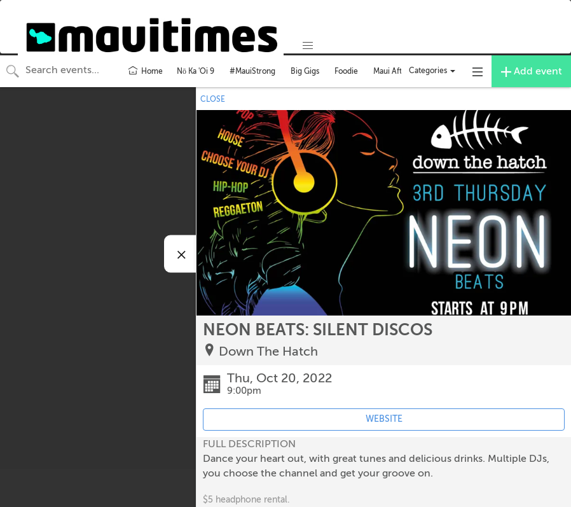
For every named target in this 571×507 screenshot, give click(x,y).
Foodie (346, 71)
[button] (307, 45)
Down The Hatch (268, 351)
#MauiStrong (252, 71)
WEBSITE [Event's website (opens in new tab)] (384, 419)
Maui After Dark (400, 71)
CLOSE (212, 99)
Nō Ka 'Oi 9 (195, 71)
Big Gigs (305, 71)
